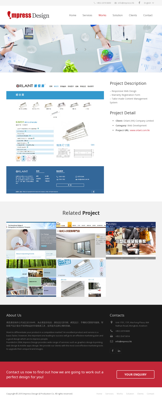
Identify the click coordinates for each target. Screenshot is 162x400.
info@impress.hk (126, 2)
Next (97, 137)
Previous (13, 137)
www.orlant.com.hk (140, 130)
